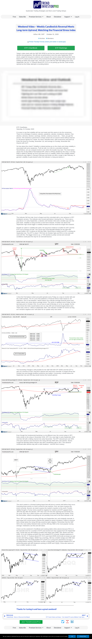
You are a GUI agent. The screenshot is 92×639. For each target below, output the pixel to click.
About (48, 17)
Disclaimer (57, 17)
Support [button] (68, 16)
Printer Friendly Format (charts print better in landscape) (47, 42)
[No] (90, 636)
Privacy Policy (83, 636)
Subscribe (22, 17)
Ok (72, 636)
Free (14, 17)
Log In (77, 17)
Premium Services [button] (36, 16)
